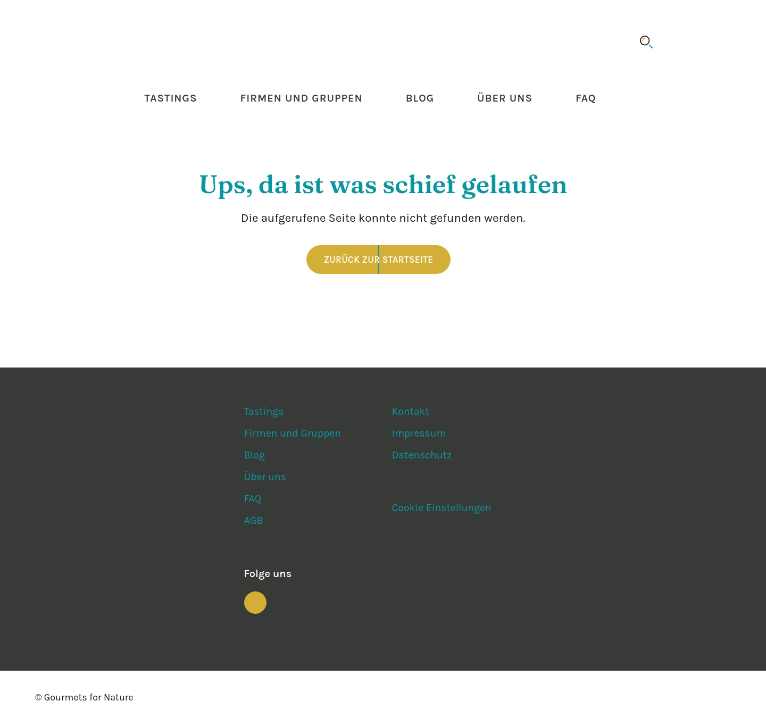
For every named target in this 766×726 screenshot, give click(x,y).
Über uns (504, 99)
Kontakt (411, 413)
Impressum (419, 435)
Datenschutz (422, 456)
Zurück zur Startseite (379, 260)
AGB (254, 522)
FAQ (586, 99)
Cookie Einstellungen (443, 509)
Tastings (171, 99)
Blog (420, 99)
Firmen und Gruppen (301, 99)
